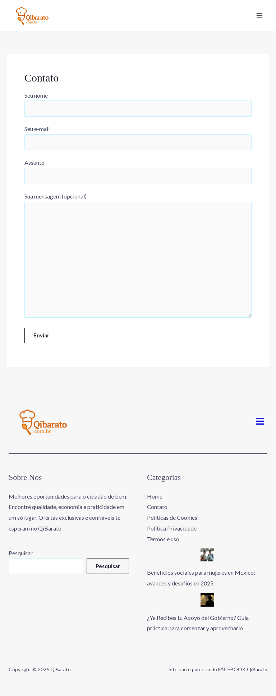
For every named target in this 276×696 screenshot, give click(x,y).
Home (154, 496)
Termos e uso (163, 539)
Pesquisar (21, 553)
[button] (260, 421)
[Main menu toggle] (259, 15)
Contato (157, 506)
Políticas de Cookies (172, 517)
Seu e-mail (138, 137)
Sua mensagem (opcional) (138, 257)
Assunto (138, 171)
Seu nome (138, 104)
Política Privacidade (172, 528)
